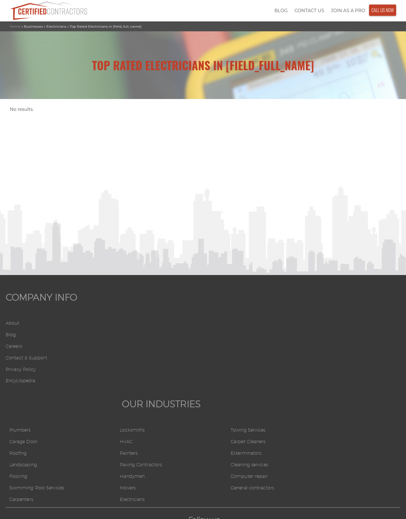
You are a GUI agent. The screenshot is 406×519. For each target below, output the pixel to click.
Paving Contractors (228, 357)
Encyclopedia (20, 379)
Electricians (219, 392)
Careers (14, 345)
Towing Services (323, 322)
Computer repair (324, 369)
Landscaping (122, 357)
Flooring (118, 369)
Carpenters (121, 392)
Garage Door (123, 334)
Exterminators (321, 345)
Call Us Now (382, 8)
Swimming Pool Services (136, 381)
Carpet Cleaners (323, 334)
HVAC (213, 334)
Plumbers (119, 322)
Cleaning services (324, 357)
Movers (215, 381)
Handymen (219, 369)
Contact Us (309, 8)
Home (15, 22)
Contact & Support (26, 356)
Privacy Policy (21, 367)
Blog (281, 8)
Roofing (117, 345)
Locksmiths (219, 322)
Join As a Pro (348, 8)
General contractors (327, 381)
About (12, 322)
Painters (216, 345)
